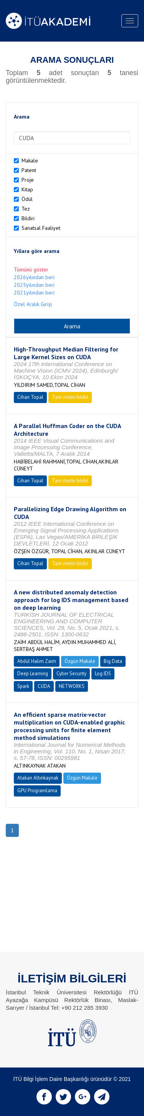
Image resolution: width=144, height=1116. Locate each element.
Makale (30, 160)
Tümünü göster (31, 269)
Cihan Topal (30, 397)
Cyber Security (71, 673)
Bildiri (28, 218)
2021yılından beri (34, 292)
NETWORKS (71, 686)
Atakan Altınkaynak (37, 778)
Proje (28, 179)
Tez (26, 208)
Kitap (27, 189)
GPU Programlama (37, 790)
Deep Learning (32, 673)
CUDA (44, 686)
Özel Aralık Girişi (33, 304)
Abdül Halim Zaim (36, 661)
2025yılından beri (34, 284)
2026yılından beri (34, 277)
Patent (29, 170)
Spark (23, 686)
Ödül (27, 199)
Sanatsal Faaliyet (41, 227)
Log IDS (103, 673)
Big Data (113, 661)
